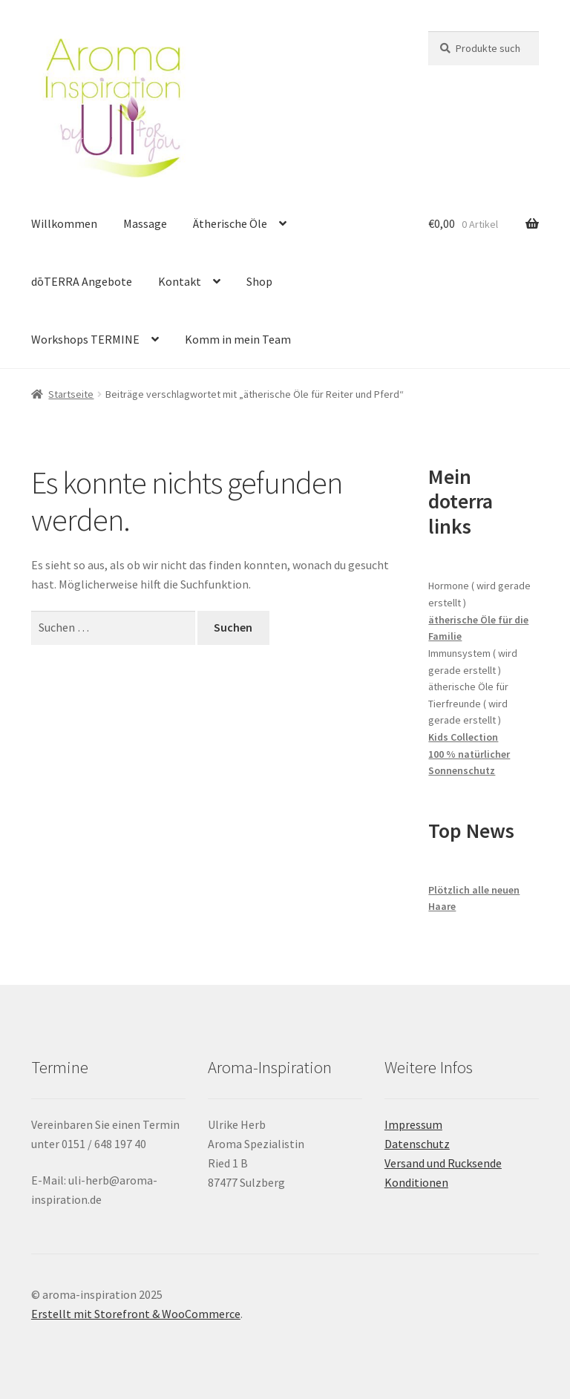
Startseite (71, 394)
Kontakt (179, 281)
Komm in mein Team (238, 339)
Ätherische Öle (230, 223)
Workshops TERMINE (85, 339)
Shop (259, 281)
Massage (145, 223)
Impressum (413, 1124)
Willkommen (64, 223)
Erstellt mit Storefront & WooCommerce (135, 1313)
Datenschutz (417, 1143)
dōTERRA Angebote (81, 281)
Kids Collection (463, 737)
